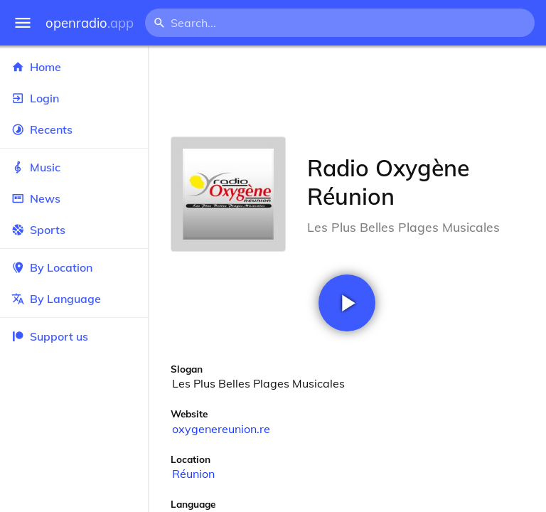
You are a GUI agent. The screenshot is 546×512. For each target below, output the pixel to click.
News (74, 198)
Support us (49, 336)
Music (74, 167)
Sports (74, 229)
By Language (74, 298)
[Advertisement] (347, 91)
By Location (74, 267)
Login (74, 98)
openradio (90, 23)
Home (74, 66)
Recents (74, 129)
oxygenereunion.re (221, 429)
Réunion (193, 473)
